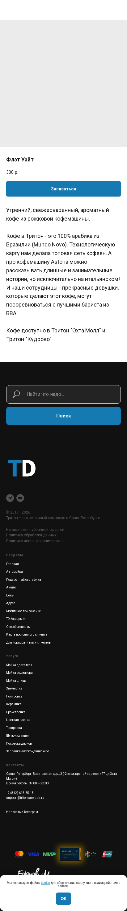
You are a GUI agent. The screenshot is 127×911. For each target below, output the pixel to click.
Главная (12, 564)
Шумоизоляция (17, 735)
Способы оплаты (18, 626)
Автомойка (14, 571)
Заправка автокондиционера (27, 751)
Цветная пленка (18, 720)
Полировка (14, 696)
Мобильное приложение (23, 611)
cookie (45, 883)
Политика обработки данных (31, 535)
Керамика (14, 704)
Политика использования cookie (35, 541)
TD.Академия (16, 618)
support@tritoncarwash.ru (25, 797)
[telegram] (10, 498)
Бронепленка (16, 712)
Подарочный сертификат (24, 579)
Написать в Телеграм (22, 812)
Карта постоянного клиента (26, 634)
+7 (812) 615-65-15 (20, 793)
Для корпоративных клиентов (28, 642)
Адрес (10, 603)
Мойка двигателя (19, 665)
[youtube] (20, 498)
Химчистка (14, 688)
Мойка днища (16, 680)
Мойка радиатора (19, 672)
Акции (11, 587)
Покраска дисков (19, 743)
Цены (10, 595)
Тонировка (14, 728)
